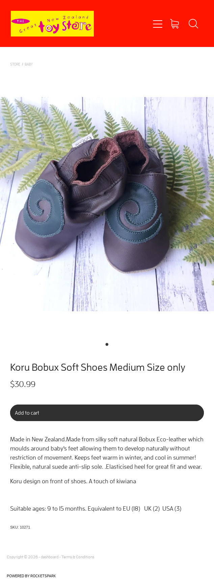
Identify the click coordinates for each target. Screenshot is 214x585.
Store (15, 64)
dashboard (49, 557)
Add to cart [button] (27, 413)
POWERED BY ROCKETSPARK (31, 576)
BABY (29, 64)
